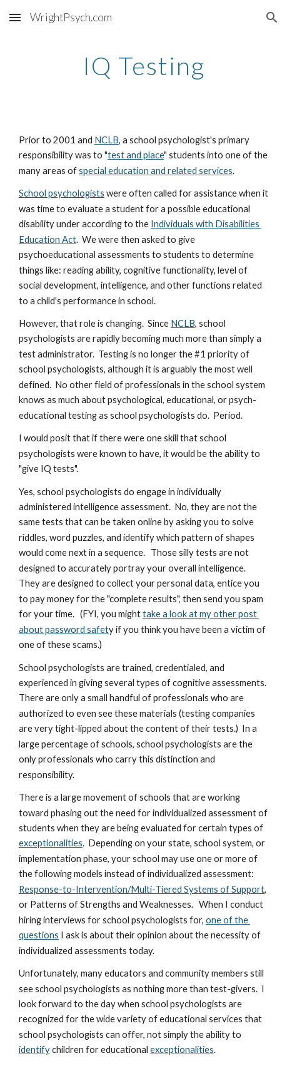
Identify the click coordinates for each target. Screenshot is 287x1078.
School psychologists (61, 193)
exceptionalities (51, 843)
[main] (143, 66)
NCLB (106, 140)
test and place (136, 155)
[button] (15, 17)
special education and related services (156, 170)
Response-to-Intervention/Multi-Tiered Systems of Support (141, 889)
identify (34, 1049)
